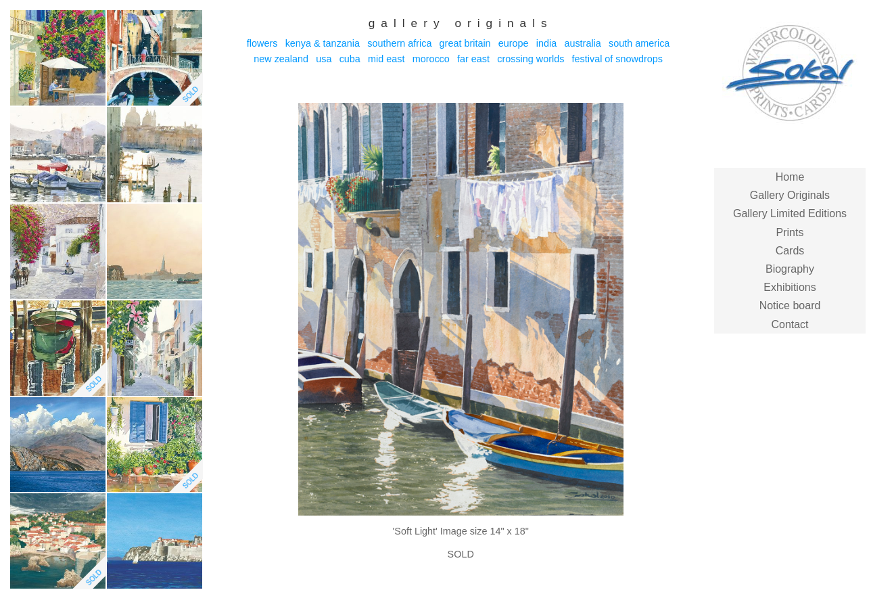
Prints (790, 232)
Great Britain (465, 43)
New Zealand (281, 58)
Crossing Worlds (530, 58)
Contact (789, 324)
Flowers (262, 43)
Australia (582, 43)
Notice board (790, 305)
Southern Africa (399, 43)
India (546, 43)
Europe (513, 43)
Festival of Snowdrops (617, 58)
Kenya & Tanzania (322, 43)
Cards (790, 250)
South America (639, 43)
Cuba (349, 58)
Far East (473, 58)
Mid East (386, 58)
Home (790, 177)
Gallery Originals (790, 195)
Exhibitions (789, 287)
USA (323, 58)
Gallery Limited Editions (790, 213)
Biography (790, 269)
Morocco (431, 58)
